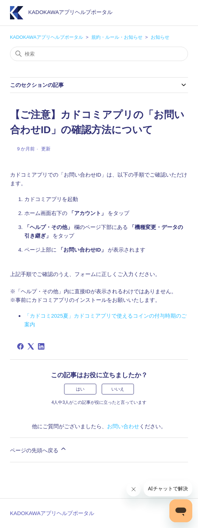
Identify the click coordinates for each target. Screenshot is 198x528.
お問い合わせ (123, 426)
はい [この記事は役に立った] (80, 389)
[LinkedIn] (41, 346)
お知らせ (160, 37)
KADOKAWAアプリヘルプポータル (46, 37)
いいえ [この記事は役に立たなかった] (117, 389)
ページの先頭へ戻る (38, 449)
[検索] (99, 54)
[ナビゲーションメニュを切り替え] (175, 14)
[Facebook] (20, 346)
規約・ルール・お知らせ (117, 37)
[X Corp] (31, 346)
